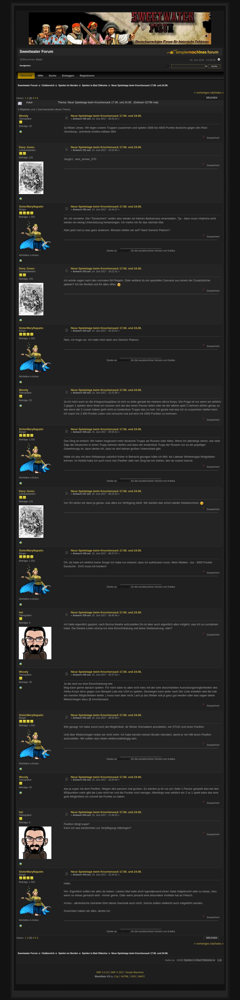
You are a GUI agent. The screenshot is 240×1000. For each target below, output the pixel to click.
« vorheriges (201, 92)
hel (21, 612)
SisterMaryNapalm (31, 206)
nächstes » (217, 92)
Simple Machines (135, 972)
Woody (23, 115)
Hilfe (40, 75)
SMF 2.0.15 (102, 972)
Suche (52, 75)
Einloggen (68, 75)
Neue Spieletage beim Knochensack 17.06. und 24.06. (106, 115)
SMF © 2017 (117, 972)
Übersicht (26, 75)
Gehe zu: (170, 960)
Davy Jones (26, 147)
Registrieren (87, 75)
